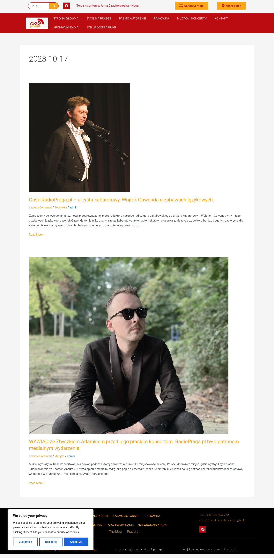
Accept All (76, 541)
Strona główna (66, 18)
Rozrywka (61, 207)
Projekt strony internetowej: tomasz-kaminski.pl (210, 549)
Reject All (51, 541)
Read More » (37, 234)
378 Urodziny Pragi (101, 27)
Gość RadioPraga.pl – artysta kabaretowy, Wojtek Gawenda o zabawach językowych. (123, 200)
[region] (50, 529)
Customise (25, 541)
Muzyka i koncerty (192, 18)
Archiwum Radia (66, 27)
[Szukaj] (53, 6)
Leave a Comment (41, 207)
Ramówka (161, 18)
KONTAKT (221, 18)
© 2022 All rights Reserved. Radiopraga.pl (138, 549)
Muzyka (60, 456)
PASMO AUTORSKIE (132, 18)
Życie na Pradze (98, 18)
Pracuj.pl (133, 531)
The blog (116, 531)
